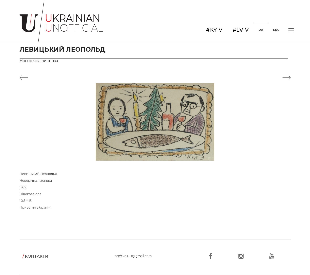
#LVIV (240, 30)
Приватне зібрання (35, 207)
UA (261, 30)
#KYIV (214, 30)
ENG (276, 30)
